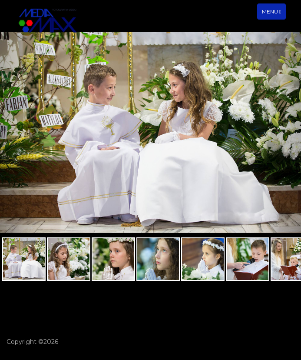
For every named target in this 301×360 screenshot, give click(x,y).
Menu (273, 13)
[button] (22, 132)
